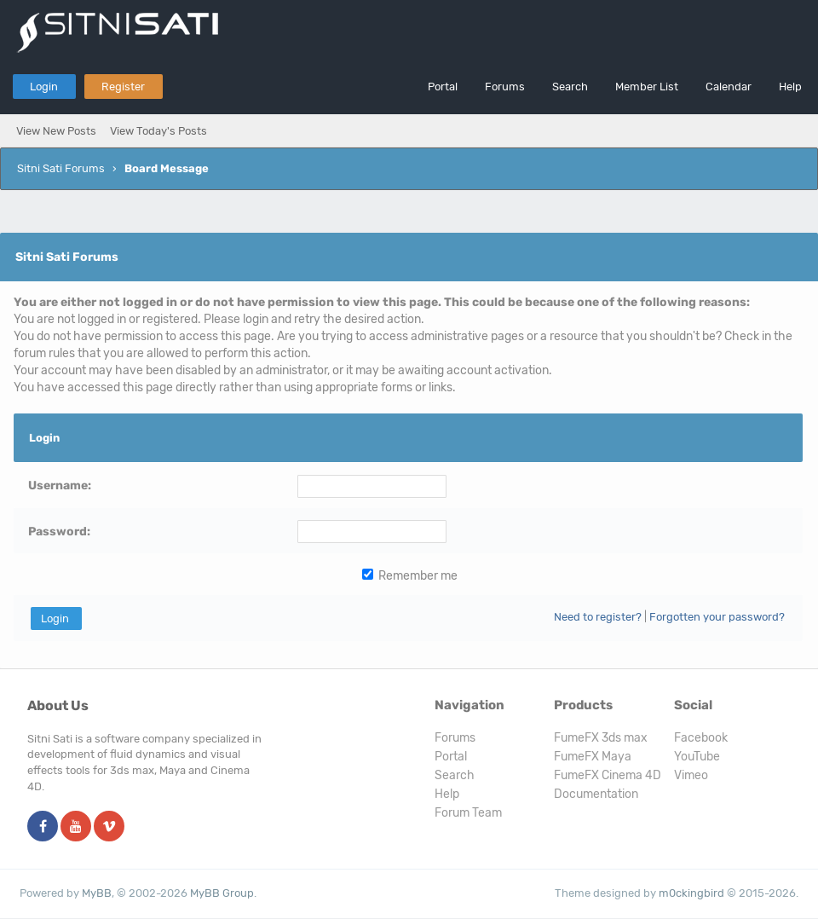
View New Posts (56, 130)
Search (570, 86)
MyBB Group (222, 893)
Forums (505, 86)
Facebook (701, 738)
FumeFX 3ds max (601, 738)
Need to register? (598, 616)
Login (44, 86)
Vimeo (691, 775)
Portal (443, 86)
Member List (646, 86)
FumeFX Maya (592, 756)
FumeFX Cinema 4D (607, 775)
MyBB (97, 893)
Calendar (729, 86)
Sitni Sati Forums (61, 168)
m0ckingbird (691, 893)
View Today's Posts (158, 130)
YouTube (697, 756)
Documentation (596, 794)
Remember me (410, 576)
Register (123, 86)
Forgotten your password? (717, 616)
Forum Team (468, 813)
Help (790, 86)
